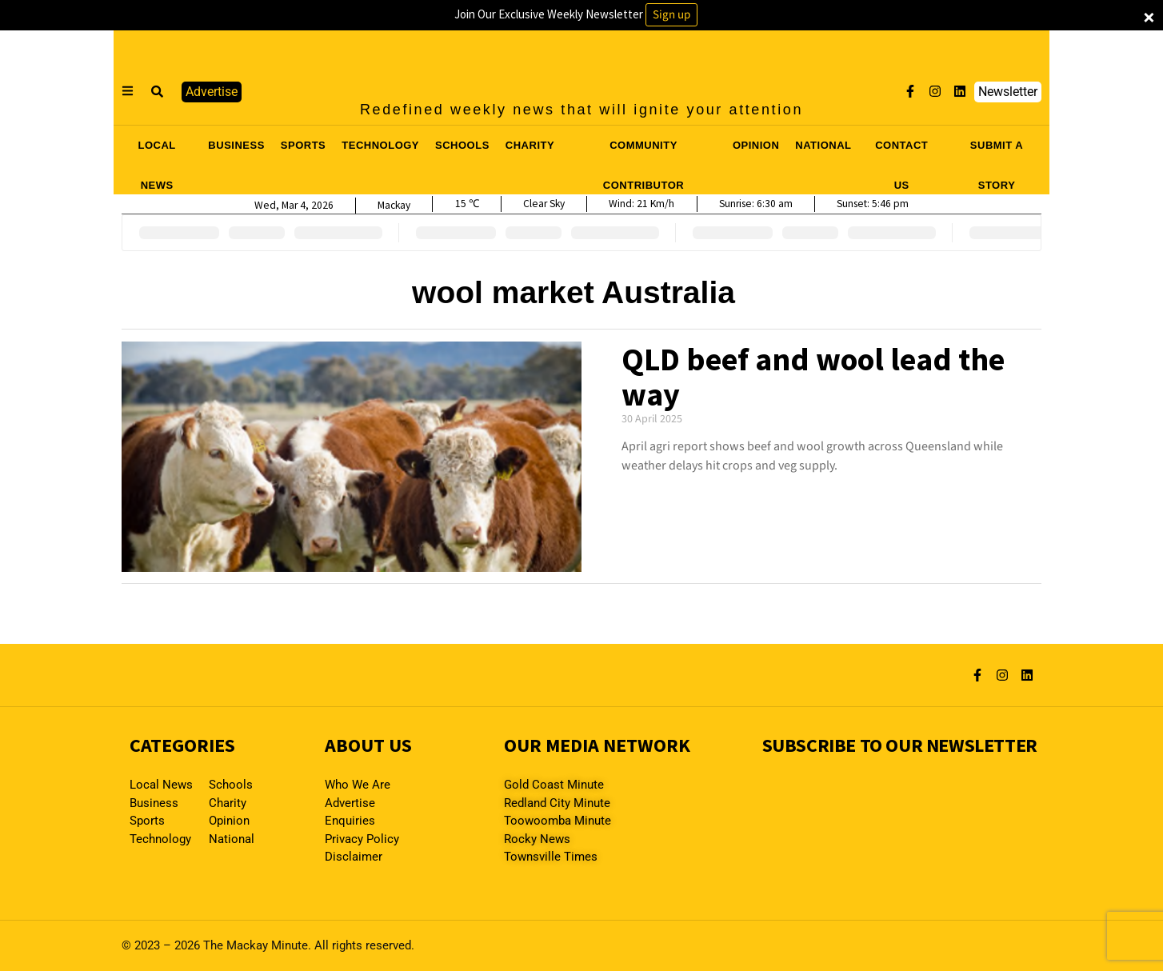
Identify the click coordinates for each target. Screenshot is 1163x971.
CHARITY (530, 145)
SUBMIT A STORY (996, 150)
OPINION (756, 145)
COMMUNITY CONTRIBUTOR (643, 150)
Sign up (671, 14)
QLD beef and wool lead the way (813, 376)
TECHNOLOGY (380, 145)
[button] (158, 92)
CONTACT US (901, 150)
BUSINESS (236, 145)
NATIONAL (823, 145)
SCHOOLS (462, 145)
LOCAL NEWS (157, 150)
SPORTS (303, 145)
